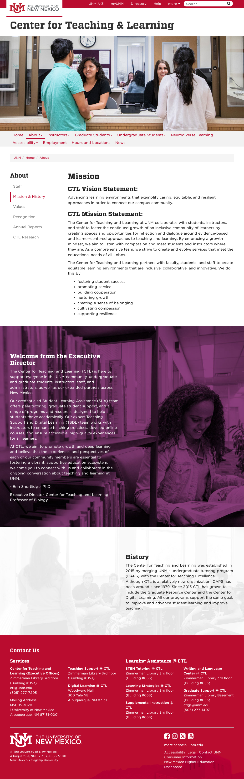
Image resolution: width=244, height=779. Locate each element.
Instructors (58, 136)
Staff (17, 186)
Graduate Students (93, 136)
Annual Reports (27, 227)
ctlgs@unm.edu (196, 705)
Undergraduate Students (141, 136)
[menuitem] (18, 135)
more (174, 3)
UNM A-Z (96, 3)
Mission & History (29, 197)
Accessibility (25, 144)
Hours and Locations (91, 143)
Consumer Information (183, 757)
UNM (17, 157)
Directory (139, 3)
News (120, 143)
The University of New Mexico (34, 8)
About (35, 136)
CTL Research (26, 237)
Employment (55, 143)
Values (19, 207)
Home (17, 135)
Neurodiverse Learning (192, 135)
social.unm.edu (190, 745)
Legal (192, 752)
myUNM (117, 3)
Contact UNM (210, 752)
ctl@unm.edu (21, 688)
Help (157, 3)
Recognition (24, 217)
